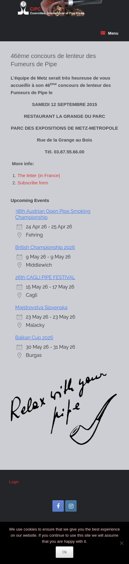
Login (14, 482)
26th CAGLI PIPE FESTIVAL (45, 277)
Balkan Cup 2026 (34, 337)
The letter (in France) (39, 175)
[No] (121, 543)
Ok (64, 552)
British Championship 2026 (45, 247)
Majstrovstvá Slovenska (41, 307)
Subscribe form (33, 182)
